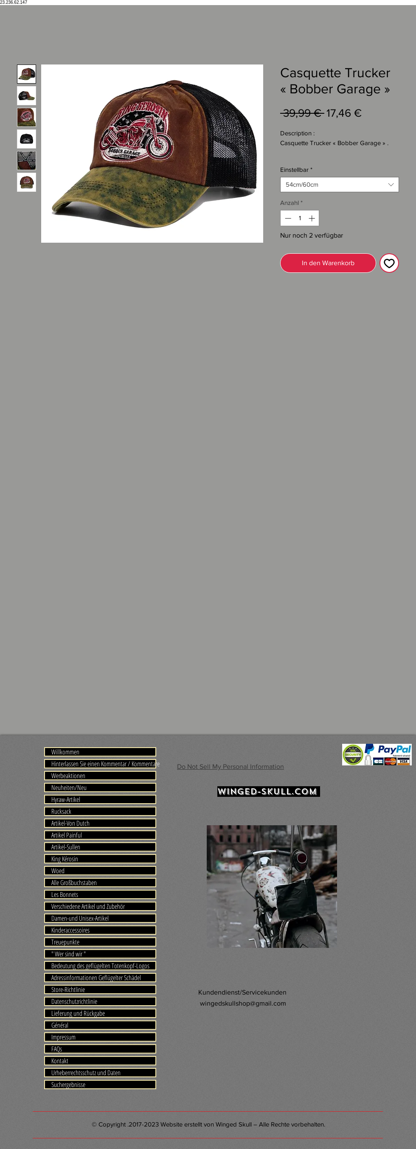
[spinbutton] (300, 218)
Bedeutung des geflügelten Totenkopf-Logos (100, 966)
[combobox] (339, 184)
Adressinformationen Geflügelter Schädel (96, 977)
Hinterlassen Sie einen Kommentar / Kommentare (103, 764)
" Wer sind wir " (68, 954)
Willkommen (65, 752)
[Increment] (312, 218)
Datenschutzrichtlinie (74, 1001)
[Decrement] (287, 218)
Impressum (63, 1037)
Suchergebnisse (68, 1084)
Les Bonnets (64, 894)
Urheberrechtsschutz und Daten (86, 1072)
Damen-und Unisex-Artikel (80, 918)
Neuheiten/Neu (69, 787)
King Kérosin (64, 859)
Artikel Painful (66, 835)
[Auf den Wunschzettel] (389, 263)
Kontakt (59, 1061)
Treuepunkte (65, 942)
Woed (58, 870)
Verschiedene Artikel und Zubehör (88, 906)
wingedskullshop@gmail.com (243, 1003)
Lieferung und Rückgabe (78, 1013)
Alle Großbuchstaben (74, 882)
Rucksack (61, 811)
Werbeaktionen (68, 775)
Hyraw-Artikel (65, 799)
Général (59, 1025)
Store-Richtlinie (68, 989)
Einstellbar (296, 169)
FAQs (56, 1049)
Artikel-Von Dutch (70, 823)
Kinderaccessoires (70, 930)
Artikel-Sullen (65, 847)
